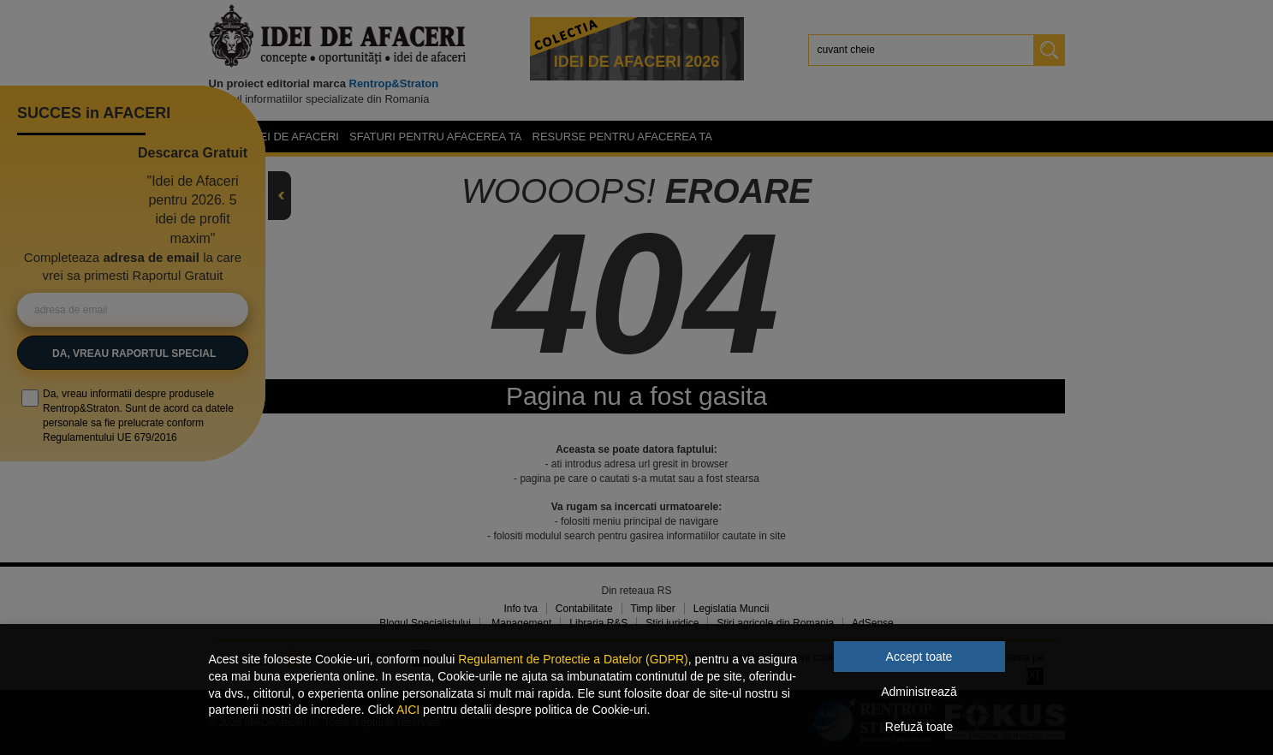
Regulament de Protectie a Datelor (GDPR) (572, 659)
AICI (407, 709)
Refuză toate (919, 727)
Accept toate (919, 656)
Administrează (919, 692)
